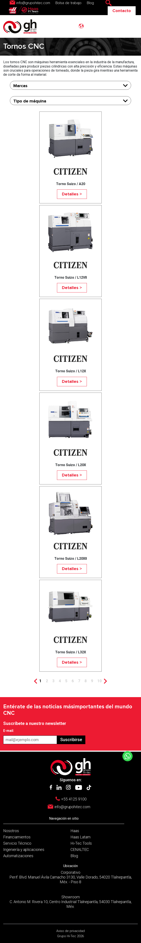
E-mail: (8, 731)
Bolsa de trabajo (68, 3)
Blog (90, 3)
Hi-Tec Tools (81, 843)
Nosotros (11, 830)
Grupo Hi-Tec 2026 (70, 936)
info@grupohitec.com (33, 3)
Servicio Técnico (17, 843)
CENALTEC (79, 849)
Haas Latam (80, 837)
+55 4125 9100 (74, 799)
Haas (74, 830)
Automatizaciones (18, 855)
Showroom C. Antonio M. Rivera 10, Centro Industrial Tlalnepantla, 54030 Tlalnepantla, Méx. (71, 901)
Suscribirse (71, 739)
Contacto (121, 11)
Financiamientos (17, 837)
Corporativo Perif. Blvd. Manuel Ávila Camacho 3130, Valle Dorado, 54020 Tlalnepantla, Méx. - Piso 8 (70, 877)
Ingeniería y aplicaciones (23, 849)
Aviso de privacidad (70, 931)
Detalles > (72, 194)
